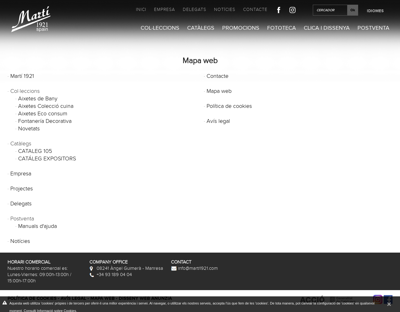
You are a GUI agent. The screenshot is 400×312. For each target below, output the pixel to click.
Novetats (29, 128)
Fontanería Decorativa (45, 121)
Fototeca (281, 28)
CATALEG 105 (35, 151)
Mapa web (219, 91)
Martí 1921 (22, 76)
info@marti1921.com (194, 268)
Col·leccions (160, 28)
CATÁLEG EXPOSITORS (47, 158)
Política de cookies (229, 106)
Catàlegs (200, 28)
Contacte (255, 9)
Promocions (240, 28)
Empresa (164, 9)
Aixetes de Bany (38, 98)
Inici (141, 9)
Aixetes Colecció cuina (45, 106)
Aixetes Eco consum (42, 113)
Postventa (373, 28)
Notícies (224, 9)
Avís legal (218, 121)
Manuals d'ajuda (37, 226)
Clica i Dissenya (327, 28)
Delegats (194, 9)
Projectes (21, 188)
